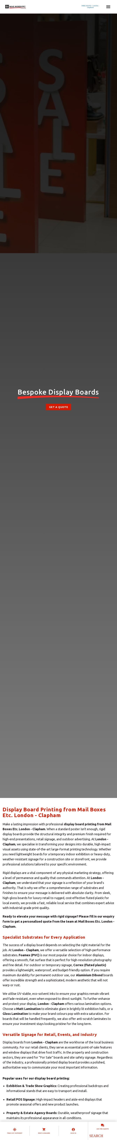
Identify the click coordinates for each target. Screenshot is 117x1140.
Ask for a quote (103, 1129)
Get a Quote (58, 407)
